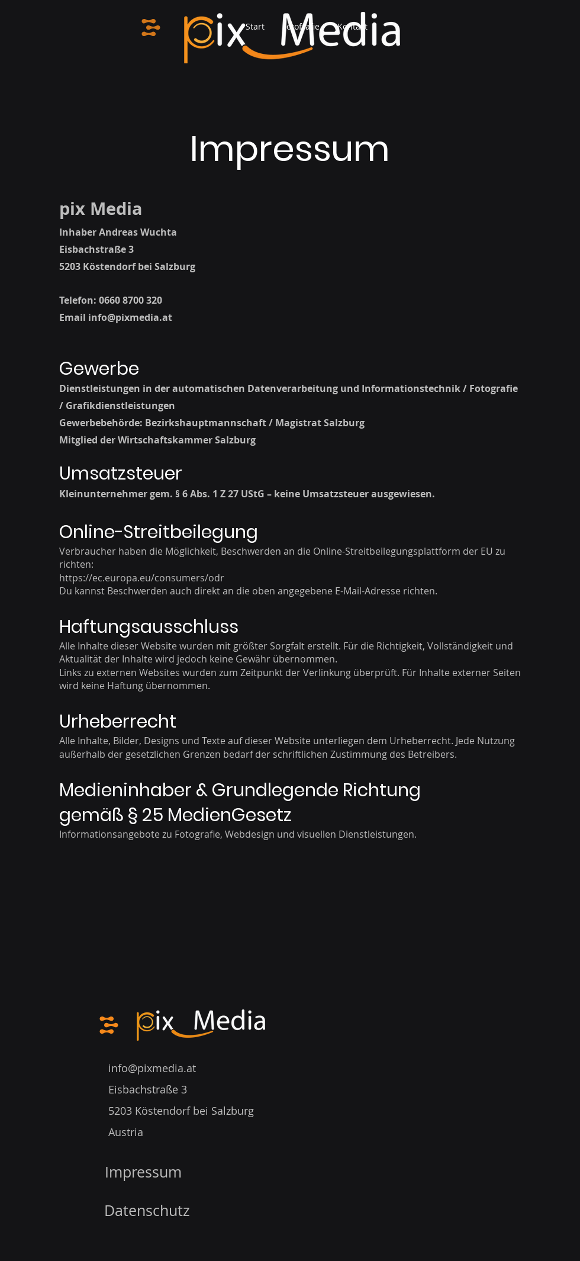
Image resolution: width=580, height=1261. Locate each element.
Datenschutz (147, 1210)
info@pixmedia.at (130, 317)
